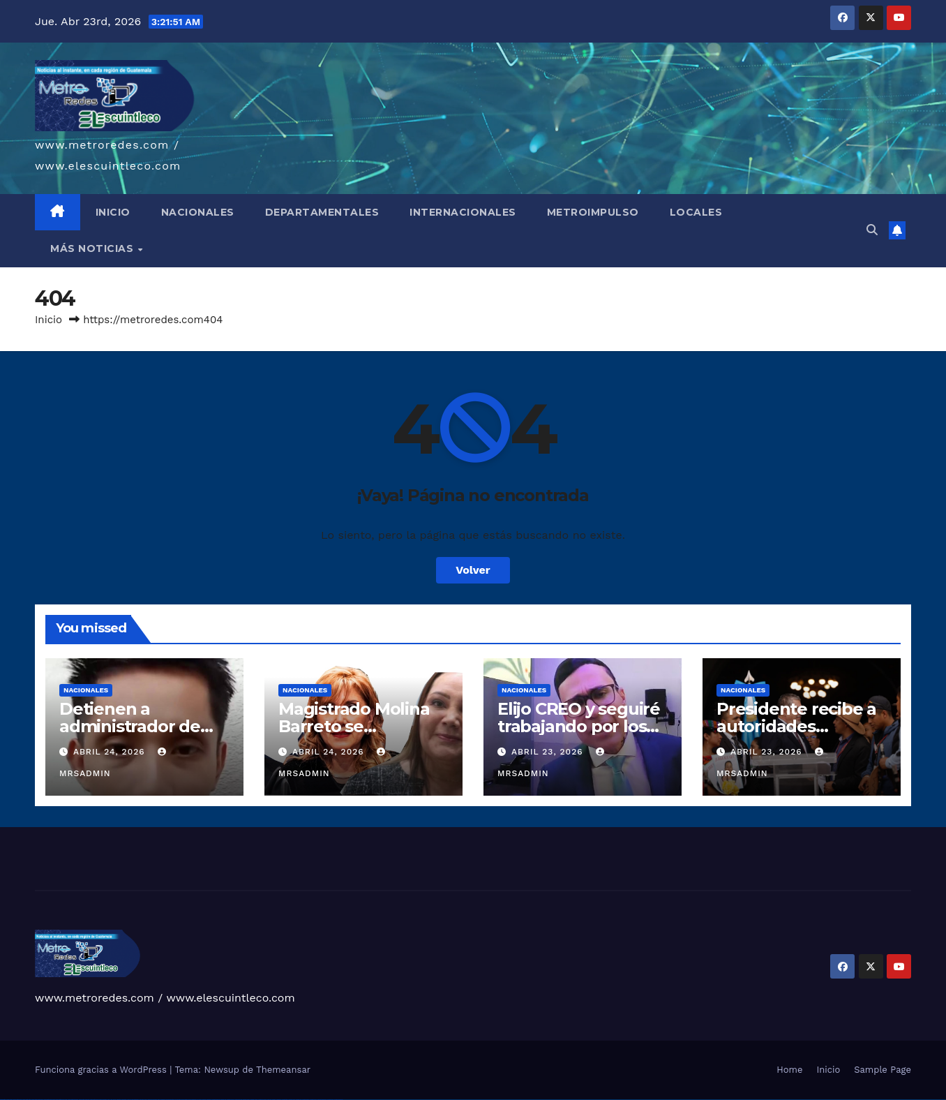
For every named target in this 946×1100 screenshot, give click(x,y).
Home (789, 1069)
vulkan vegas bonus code (48, 1099)
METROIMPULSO (593, 212)
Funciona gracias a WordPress (102, 1069)
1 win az (128, 1099)
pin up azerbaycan (192, 1099)
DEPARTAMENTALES (322, 212)
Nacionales (85, 690)
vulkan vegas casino (17, 1099)
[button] (872, 230)
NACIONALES (197, 212)
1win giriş (119, 1099)
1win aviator (124, 1099)
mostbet (204, 1099)
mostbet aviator (305, 1099)
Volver (473, 570)
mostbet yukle (292, 1099)
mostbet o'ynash (254, 1099)
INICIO (113, 212)
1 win (111, 1099)
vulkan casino (9, 1099)
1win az (115, 1099)
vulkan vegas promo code (62, 1099)
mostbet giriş (285, 1099)
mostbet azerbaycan (321, 1099)
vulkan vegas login (26, 1099)
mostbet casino (246, 1099)
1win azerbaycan (135, 1099)
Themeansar (283, 1069)
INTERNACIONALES (463, 212)
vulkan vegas (3, 1099)
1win (108, 1099)
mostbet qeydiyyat (338, 1099)
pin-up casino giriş (170, 1099)
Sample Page (882, 1069)
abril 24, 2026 (111, 752)
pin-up (159, 1099)
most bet (269, 1099)
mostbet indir (299, 1099)
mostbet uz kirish (230, 1099)
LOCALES (696, 212)
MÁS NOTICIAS (93, 248)
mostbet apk (223, 1099)
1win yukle (142, 1099)
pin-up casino (177, 1099)
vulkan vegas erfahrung (84, 1099)
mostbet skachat (216, 1099)
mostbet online (238, 1099)
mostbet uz (209, 1099)
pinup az (163, 1099)
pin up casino (154, 1099)
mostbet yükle (330, 1099)
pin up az (199, 1099)
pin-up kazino (184, 1099)
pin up (145, 1099)
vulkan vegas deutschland (37, 1099)
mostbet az (278, 1099)
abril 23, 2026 (549, 752)
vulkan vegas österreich (73, 1099)
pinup (149, 1099)
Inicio (48, 319)
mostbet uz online (262, 1099)
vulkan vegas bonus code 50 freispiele (98, 1099)
